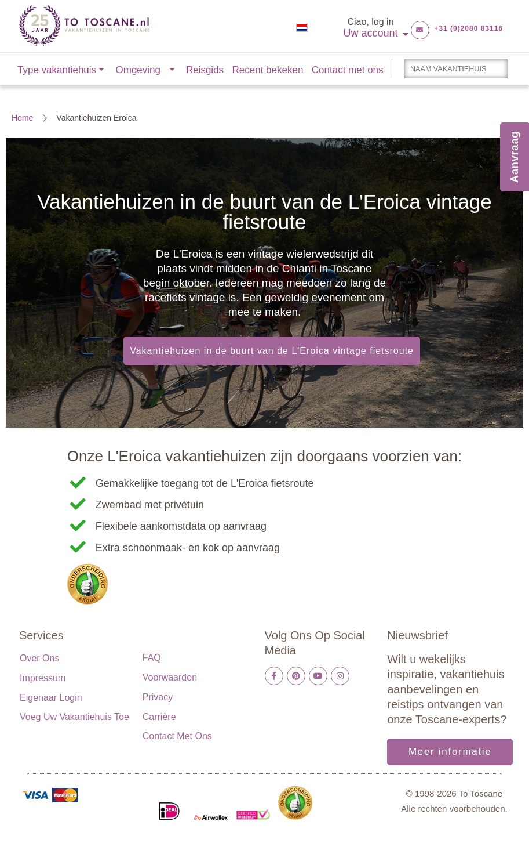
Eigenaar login (51, 698)
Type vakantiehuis (56, 69)
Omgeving (138, 69)
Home (22, 117)
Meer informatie (450, 751)
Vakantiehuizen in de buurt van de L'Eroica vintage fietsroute (272, 351)
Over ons (39, 658)
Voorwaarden (170, 677)
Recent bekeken (268, 69)
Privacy (158, 697)
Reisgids (205, 69)
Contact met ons (348, 69)
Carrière (159, 717)
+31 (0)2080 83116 (468, 28)
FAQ (152, 658)
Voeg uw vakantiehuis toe (74, 717)
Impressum (42, 678)
